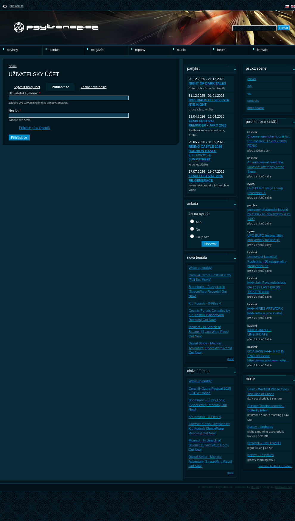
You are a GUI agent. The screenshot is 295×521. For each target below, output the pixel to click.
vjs (249, 93)
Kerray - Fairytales (260, 455)
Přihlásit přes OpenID (34, 128)
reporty (140, 50)
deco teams (255, 108)
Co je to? (199, 237)
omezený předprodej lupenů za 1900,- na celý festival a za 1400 (269, 214)
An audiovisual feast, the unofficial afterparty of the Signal (265, 166)
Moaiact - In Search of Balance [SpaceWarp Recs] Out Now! (209, 331)
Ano (195, 222)
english (293, 6)
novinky (12, 50)
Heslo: (15, 110)
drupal (255, 487)
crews (251, 79)
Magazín (97, 50)
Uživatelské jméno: (24, 93)
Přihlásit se (17, 5)
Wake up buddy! (200, 267)
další (230, 359)
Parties (54, 50)
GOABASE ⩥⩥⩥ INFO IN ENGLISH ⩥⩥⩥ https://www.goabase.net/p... (267, 356)
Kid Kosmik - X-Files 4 (205, 303)
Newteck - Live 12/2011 (264, 443)
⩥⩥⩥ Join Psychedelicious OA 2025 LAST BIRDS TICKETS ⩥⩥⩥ (266, 287)
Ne (195, 229)
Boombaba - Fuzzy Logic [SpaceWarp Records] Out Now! (208, 291)
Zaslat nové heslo (93, 87)
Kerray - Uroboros (260, 426)
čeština (287, 6)
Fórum (221, 50)
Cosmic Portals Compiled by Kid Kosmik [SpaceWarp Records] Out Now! (209, 315)
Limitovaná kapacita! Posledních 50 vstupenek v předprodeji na (266, 261)
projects (253, 100)
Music (181, 50)
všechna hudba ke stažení (275, 466)
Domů (12, 66)
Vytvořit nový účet (27, 87)
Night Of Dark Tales (207, 83)
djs (249, 86)
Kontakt (262, 50)
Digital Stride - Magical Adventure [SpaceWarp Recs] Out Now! (210, 347)
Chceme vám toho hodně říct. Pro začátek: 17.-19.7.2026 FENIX (268, 141)
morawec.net (283, 487)
